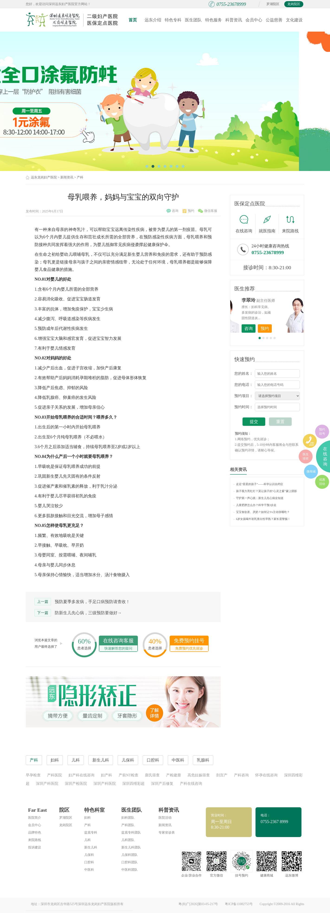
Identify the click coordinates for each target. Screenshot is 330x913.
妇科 (87, 817)
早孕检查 (33, 775)
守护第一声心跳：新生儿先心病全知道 (258, 498)
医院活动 (165, 817)
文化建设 (294, 20)
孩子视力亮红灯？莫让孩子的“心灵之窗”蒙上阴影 (265, 491)
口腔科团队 (129, 862)
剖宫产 (221, 775)
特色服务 (213, 20)
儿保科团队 (129, 855)
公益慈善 (274, 20)
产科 (80, 177)
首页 (133, 20)
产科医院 (54, 775)
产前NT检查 (128, 775)
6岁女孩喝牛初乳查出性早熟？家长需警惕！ (262, 519)
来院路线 (290, 224)
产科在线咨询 (191, 783)
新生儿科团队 (131, 847)
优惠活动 (322, 482)
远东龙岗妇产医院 (44, 177)
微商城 (311, 471)
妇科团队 (127, 817)
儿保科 (89, 855)
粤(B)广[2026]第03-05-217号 (198, 904)
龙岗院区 (293, 4)
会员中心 (254, 20)
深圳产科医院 (47, 783)
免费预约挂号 (189, 644)
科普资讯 (233, 20)
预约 (188, 211)
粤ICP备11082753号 (238, 904)
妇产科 (106, 775)
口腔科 (89, 862)
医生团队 (193, 20)
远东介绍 (153, 20)
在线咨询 (246, 224)
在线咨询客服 (118, 644)
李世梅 (274, 300)
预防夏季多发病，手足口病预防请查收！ (92, 601)
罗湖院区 (272, 4)
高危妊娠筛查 (199, 775)
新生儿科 (90, 847)
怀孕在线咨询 (266, 775)
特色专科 (173, 20)
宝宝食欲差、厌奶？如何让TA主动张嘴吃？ (262, 512)
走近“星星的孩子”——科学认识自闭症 (258, 484)
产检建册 (173, 775)
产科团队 (127, 825)
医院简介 (34, 817)
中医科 (89, 869)
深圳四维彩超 (133, 783)
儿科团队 (127, 840)
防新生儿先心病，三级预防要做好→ (88, 613)
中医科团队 (129, 869)
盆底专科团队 (131, 832)
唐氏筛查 (152, 775)
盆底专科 (90, 832)
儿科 (87, 840)
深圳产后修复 (162, 783)
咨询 (172, 211)
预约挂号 (322, 431)
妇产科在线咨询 (81, 775)
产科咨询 (241, 775)
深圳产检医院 (76, 783)
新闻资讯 (66, 177)
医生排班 (306, 456)
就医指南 (269, 224)
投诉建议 (34, 847)
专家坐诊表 (167, 832)
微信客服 (207, 211)
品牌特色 (34, 832)
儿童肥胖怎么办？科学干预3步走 (255, 505)
